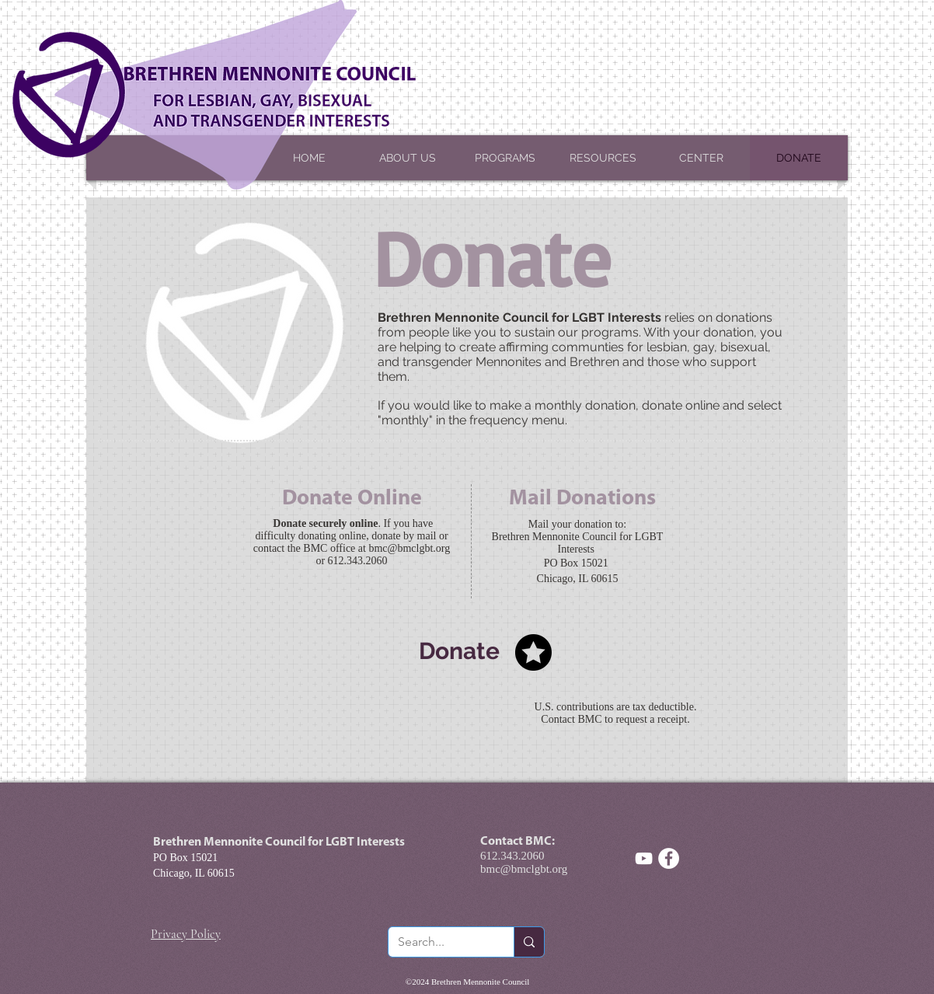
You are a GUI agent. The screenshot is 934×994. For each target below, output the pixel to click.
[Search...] (439, 942)
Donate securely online (325, 523)
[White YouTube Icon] (643, 858)
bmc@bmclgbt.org (409, 548)
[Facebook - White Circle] (668, 858)
